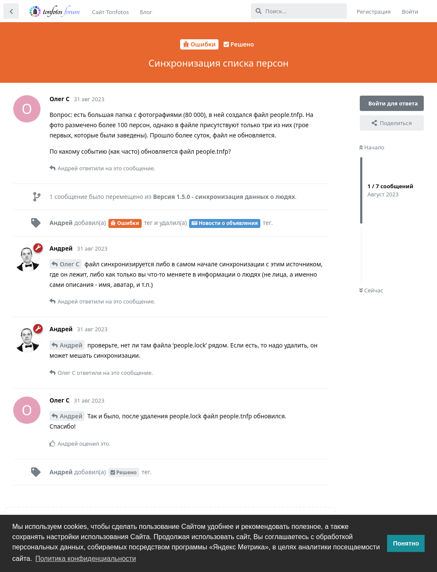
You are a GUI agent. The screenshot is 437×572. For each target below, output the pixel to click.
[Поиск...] (299, 11)
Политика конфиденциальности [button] (85, 558)
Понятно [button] (406, 543)
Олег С (69, 264)
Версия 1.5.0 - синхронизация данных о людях (224, 197)
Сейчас (371, 290)
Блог (146, 12)
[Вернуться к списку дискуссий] (11, 11)
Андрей (71, 345)
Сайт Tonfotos (110, 12)
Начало (372, 147)
